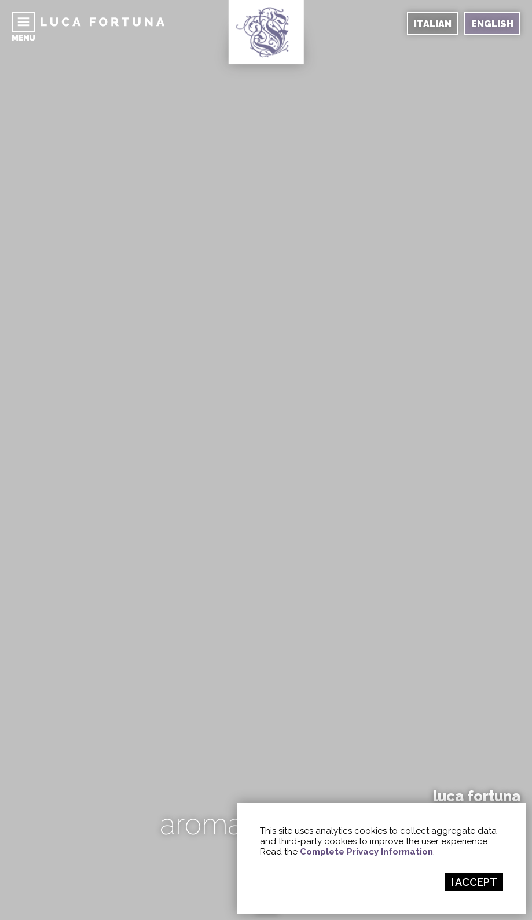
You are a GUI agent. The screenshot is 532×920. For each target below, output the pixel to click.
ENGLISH (492, 24)
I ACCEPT (474, 882)
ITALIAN (433, 24)
